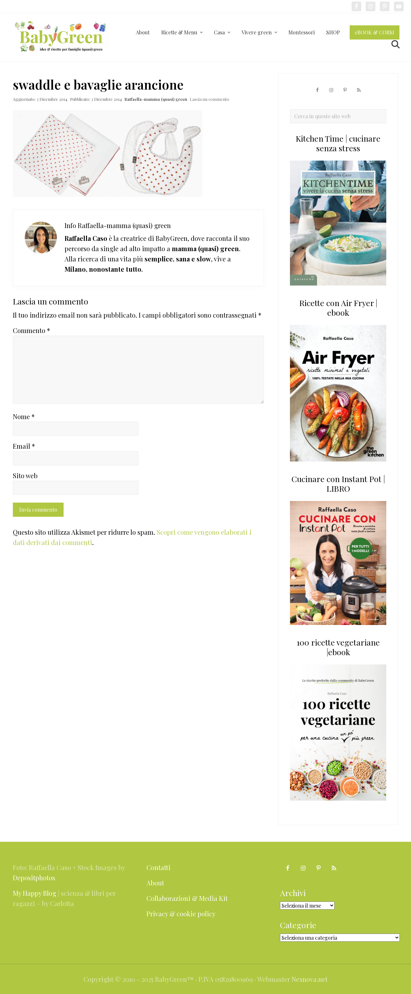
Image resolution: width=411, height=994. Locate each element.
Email (24, 446)
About (155, 882)
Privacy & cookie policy (180, 913)
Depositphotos (34, 877)
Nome (24, 416)
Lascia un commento (209, 99)
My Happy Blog (34, 893)
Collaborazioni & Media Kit (187, 898)
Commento (31, 330)
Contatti (158, 867)
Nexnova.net (310, 979)
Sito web (25, 475)
